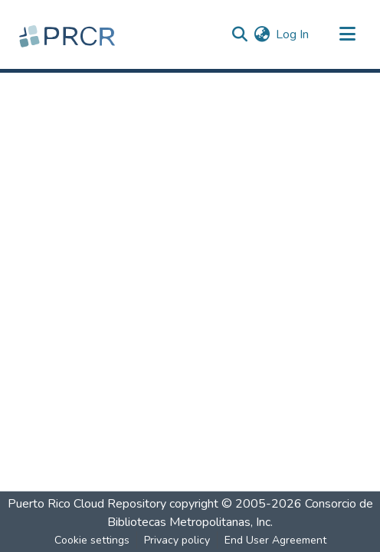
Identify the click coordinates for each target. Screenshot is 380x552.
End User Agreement (275, 540)
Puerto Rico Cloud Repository (87, 503)
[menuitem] (261, 34)
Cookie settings (91, 540)
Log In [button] (293, 34)
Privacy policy (177, 540)
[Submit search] (239, 34)
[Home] (68, 34)
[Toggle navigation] (347, 34)
